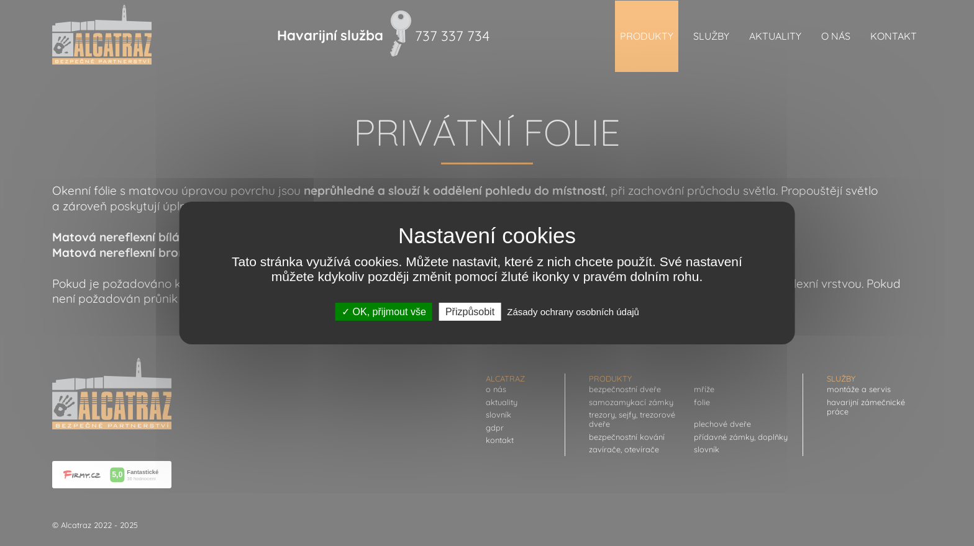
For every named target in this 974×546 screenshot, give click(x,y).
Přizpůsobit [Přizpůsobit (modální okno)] (469, 312)
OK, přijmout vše (384, 312)
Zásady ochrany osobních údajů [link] (573, 312)
